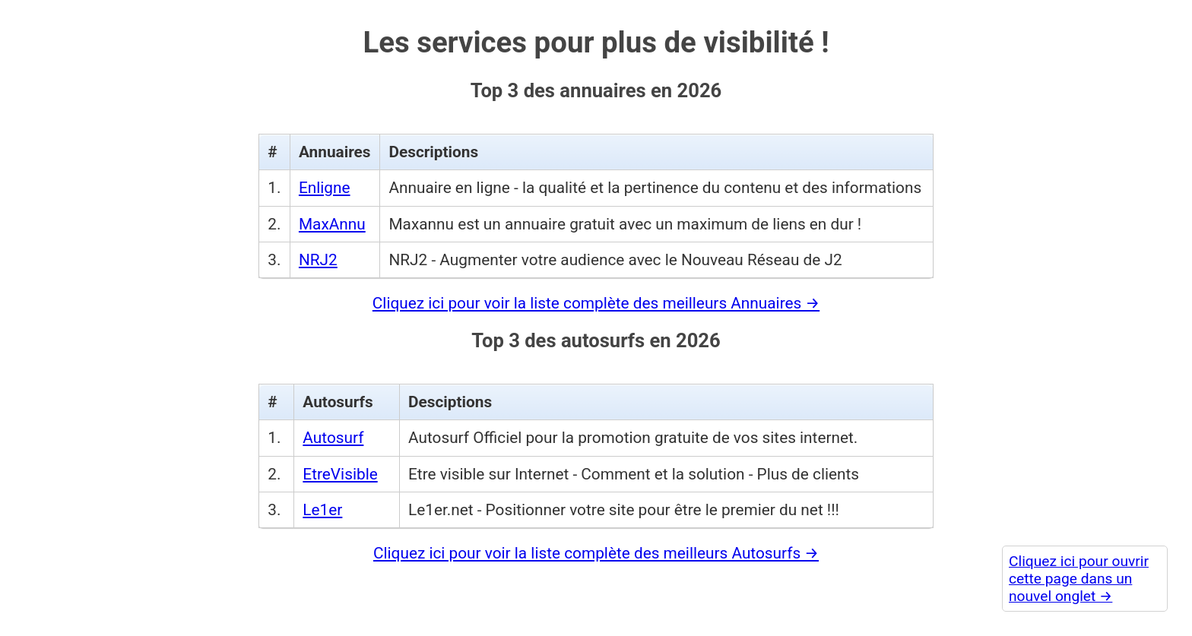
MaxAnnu (332, 218)
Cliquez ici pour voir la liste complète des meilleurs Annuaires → (596, 297)
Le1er (322, 504)
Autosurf (333, 432)
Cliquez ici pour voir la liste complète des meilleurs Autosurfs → (596, 547)
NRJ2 (318, 254)
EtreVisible (340, 468)
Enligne (324, 182)
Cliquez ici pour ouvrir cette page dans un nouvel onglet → (1079, 578)
